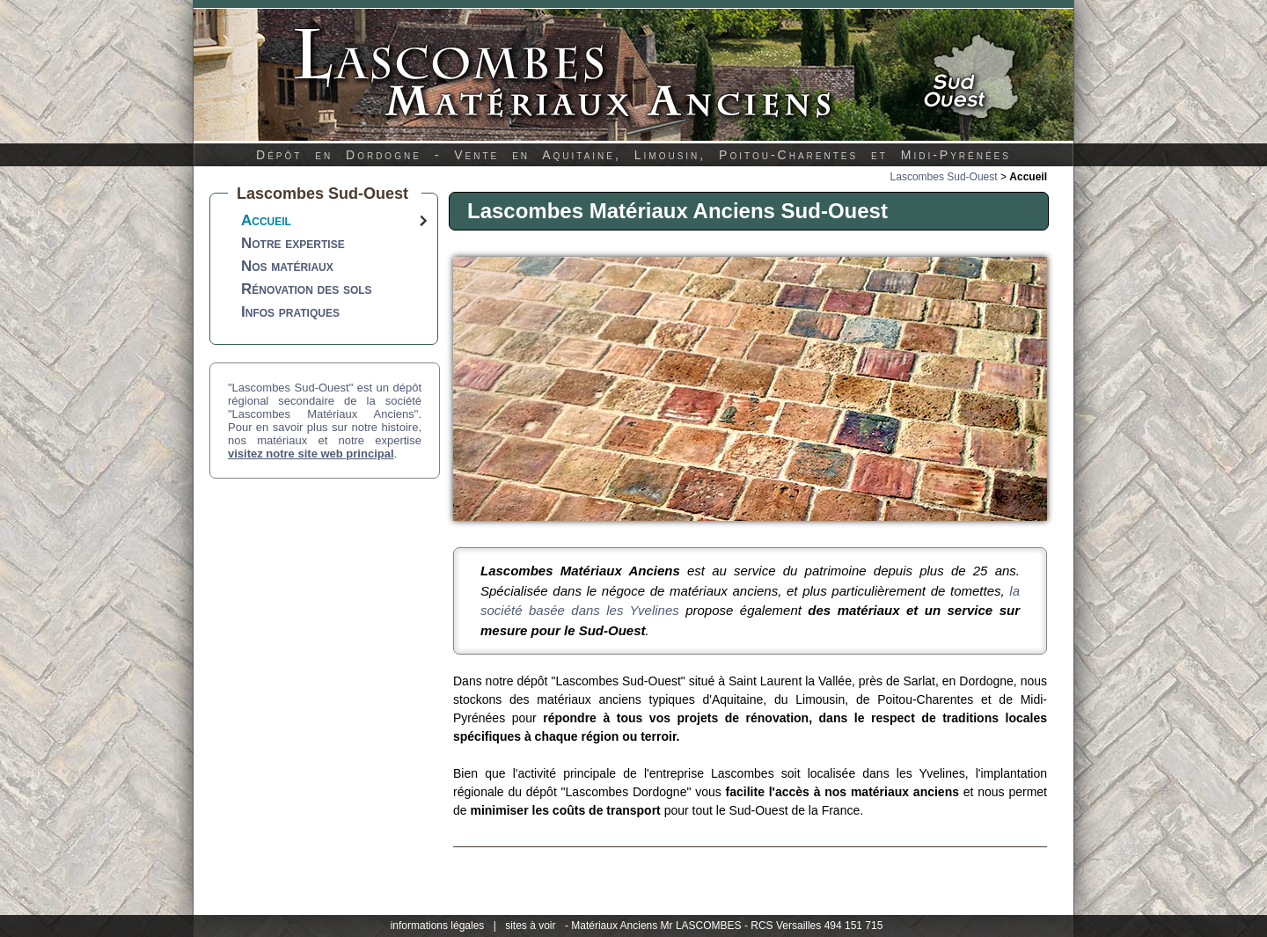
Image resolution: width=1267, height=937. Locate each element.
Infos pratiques (290, 312)
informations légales (438, 925)
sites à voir (530, 925)
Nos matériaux (287, 266)
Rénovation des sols (306, 289)
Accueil (266, 220)
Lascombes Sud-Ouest (944, 177)
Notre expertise (293, 243)
